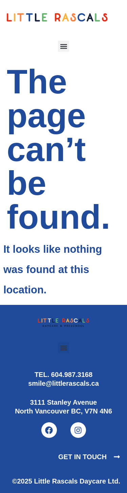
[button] (63, 46)
